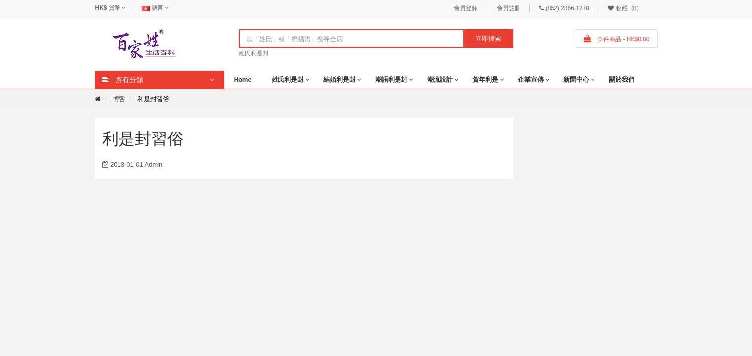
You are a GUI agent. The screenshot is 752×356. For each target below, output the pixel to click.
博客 (119, 99)
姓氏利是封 (254, 53)
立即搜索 (488, 38)
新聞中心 (576, 79)
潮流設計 (440, 79)
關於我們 (621, 79)
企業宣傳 (531, 79)
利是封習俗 (153, 99)
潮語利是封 (391, 79)
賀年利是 (485, 79)
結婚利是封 (339, 79)
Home (243, 79)
